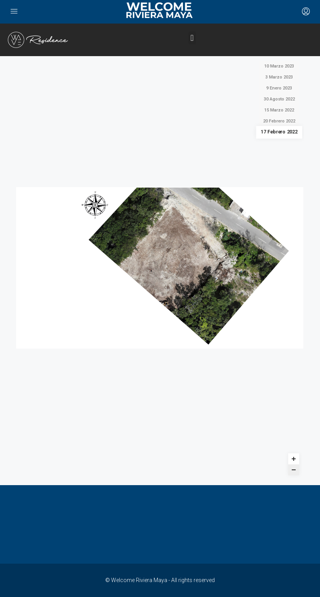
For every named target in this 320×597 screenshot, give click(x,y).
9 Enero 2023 (279, 88)
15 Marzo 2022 (279, 110)
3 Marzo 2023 (279, 77)
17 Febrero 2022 (279, 132)
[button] (192, 37)
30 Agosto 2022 (279, 99)
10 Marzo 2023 (279, 66)
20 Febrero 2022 (279, 121)
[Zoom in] (293, 458)
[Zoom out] (293, 469)
